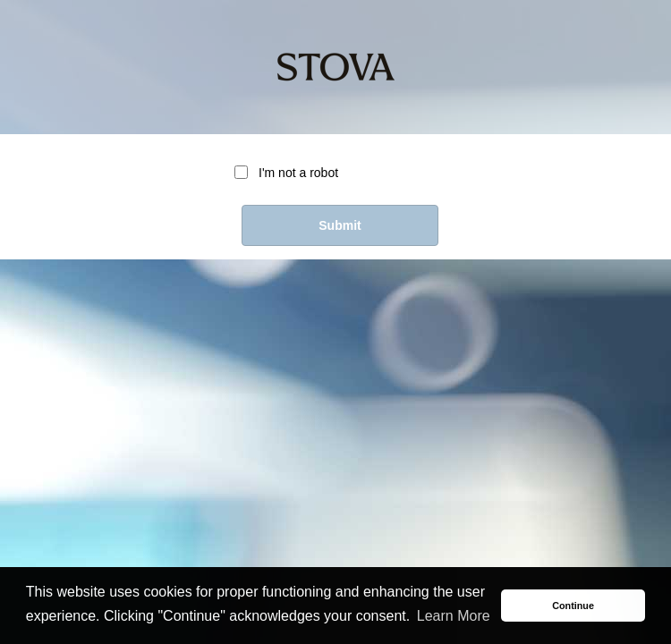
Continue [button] (573, 605)
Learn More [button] (453, 615)
